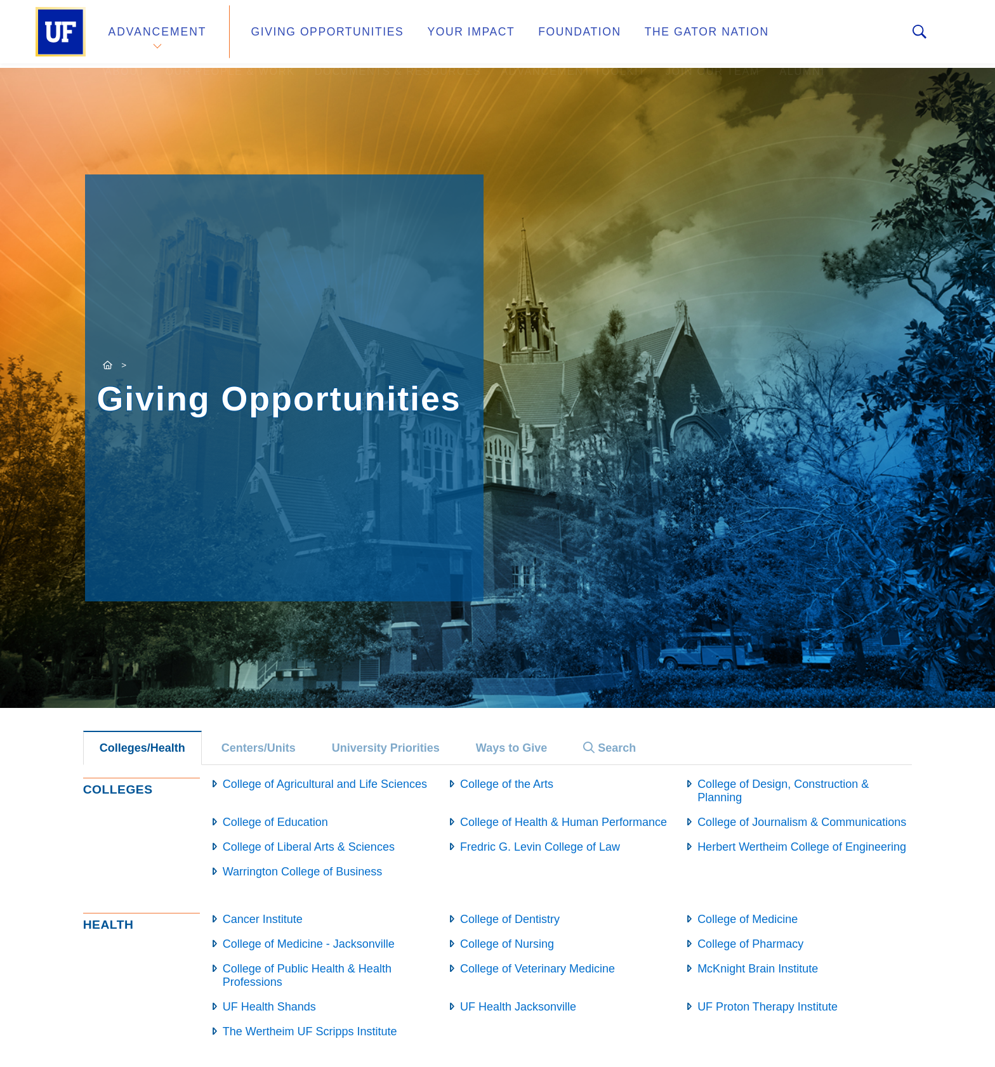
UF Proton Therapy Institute (767, 1006)
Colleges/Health (142, 748)
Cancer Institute (263, 919)
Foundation (552, 34)
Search (609, 748)
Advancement (157, 34)
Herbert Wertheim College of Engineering (801, 847)
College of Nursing (507, 944)
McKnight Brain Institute (757, 968)
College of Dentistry (510, 919)
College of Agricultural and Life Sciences (325, 784)
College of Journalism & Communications (801, 822)
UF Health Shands (269, 1006)
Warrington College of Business (302, 871)
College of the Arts (506, 784)
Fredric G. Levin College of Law (540, 847)
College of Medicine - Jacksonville (309, 944)
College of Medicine (747, 919)
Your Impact (451, 34)
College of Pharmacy (750, 944)
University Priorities (386, 748)
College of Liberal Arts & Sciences (309, 847)
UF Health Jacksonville (518, 1006)
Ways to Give (511, 748)
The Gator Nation (671, 34)
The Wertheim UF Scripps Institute (310, 1031)
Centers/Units (258, 748)
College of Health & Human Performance (563, 822)
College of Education (275, 822)
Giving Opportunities (317, 34)
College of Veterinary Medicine (537, 968)
